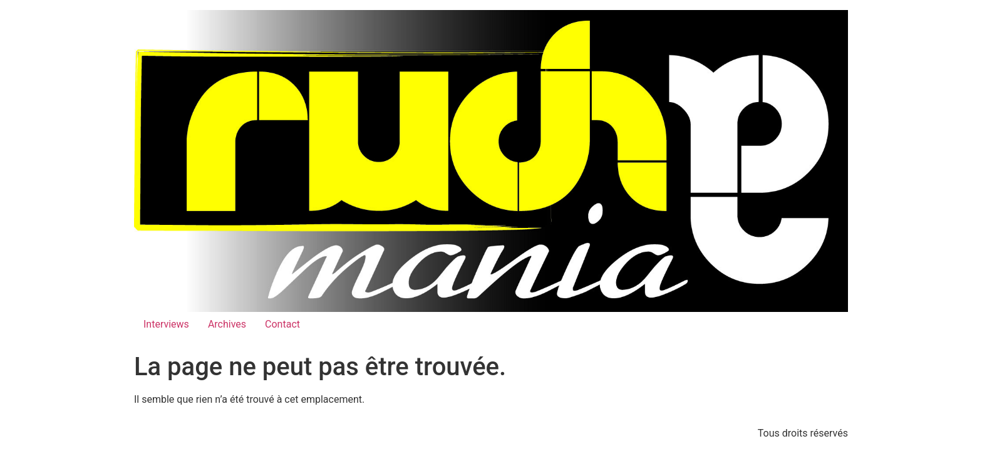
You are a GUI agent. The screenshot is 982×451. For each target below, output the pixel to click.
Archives (227, 324)
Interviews (166, 324)
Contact (282, 324)
